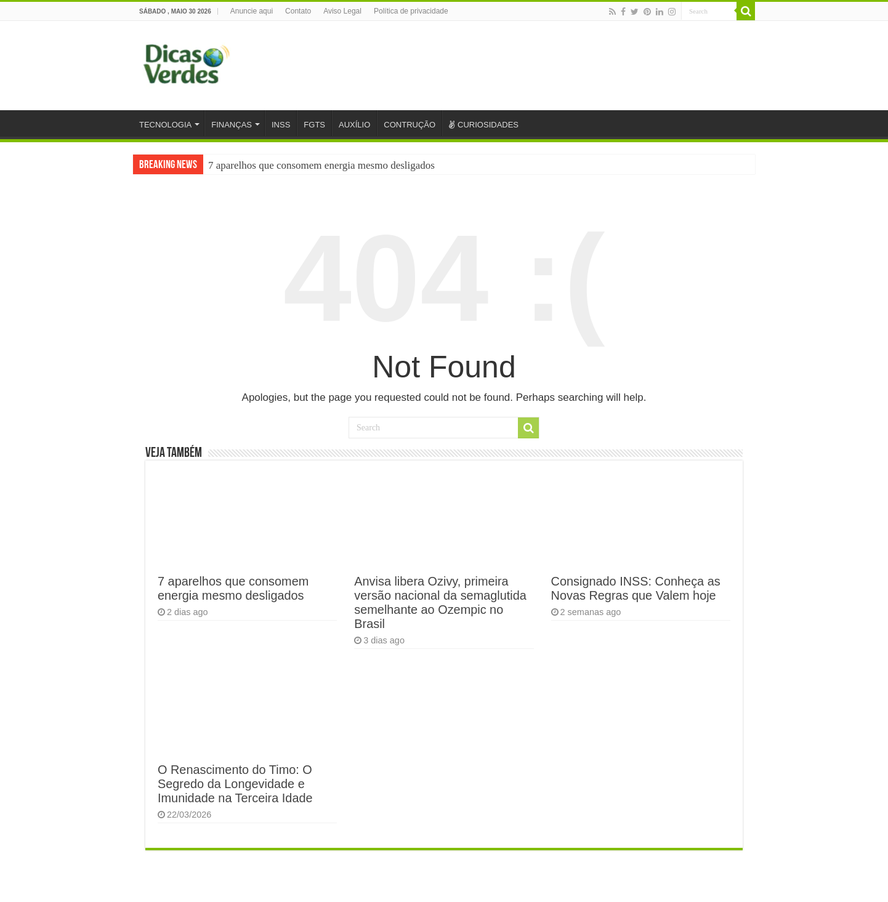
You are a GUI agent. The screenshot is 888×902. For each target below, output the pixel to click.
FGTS (314, 124)
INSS (281, 124)
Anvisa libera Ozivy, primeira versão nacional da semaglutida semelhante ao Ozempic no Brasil (440, 602)
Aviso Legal (342, 11)
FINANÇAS (231, 124)
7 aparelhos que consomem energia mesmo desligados (321, 165)
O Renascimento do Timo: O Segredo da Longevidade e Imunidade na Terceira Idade (235, 784)
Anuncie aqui (251, 11)
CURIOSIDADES (484, 124)
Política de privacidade (411, 11)
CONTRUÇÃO (409, 124)
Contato (298, 11)
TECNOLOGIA (165, 124)
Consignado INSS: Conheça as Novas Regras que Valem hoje (635, 588)
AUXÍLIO (354, 124)
